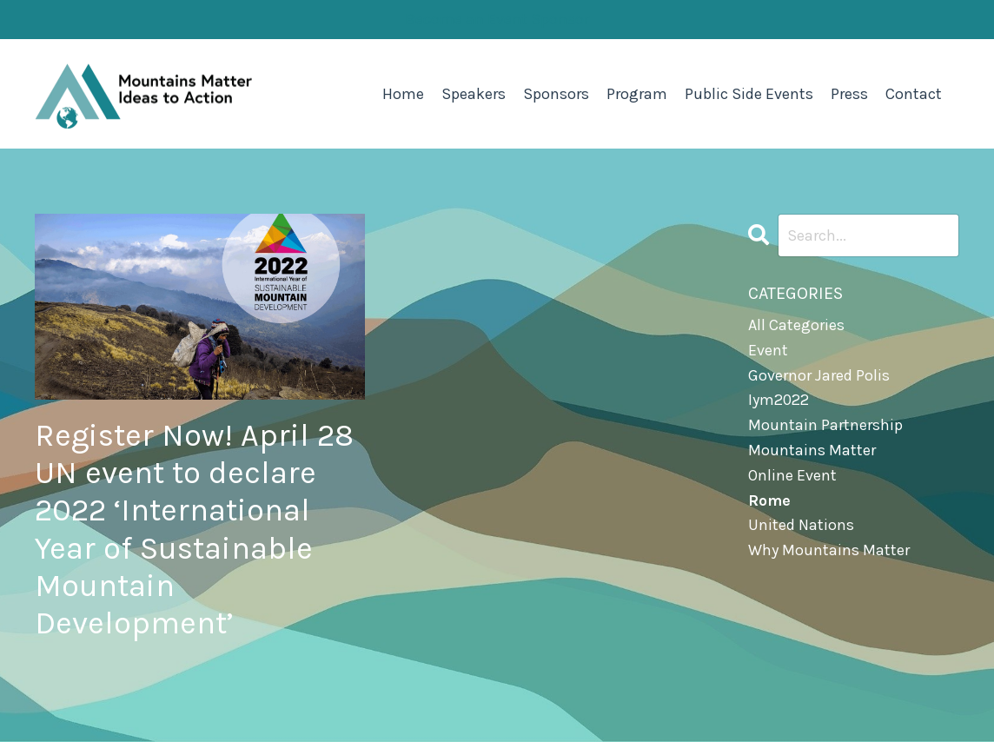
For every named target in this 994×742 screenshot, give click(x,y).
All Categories (796, 325)
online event (792, 475)
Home (403, 93)
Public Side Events (749, 93)
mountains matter (812, 450)
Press (849, 93)
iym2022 (778, 399)
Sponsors (556, 93)
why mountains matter (829, 550)
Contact (913, 93)
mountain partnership (825, 424)
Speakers (473, 93)
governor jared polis (819, 375)
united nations (801, 524)
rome (769, 500)
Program (636, 93)
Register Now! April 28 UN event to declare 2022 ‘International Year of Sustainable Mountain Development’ (194, 529)
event (768, 350)
